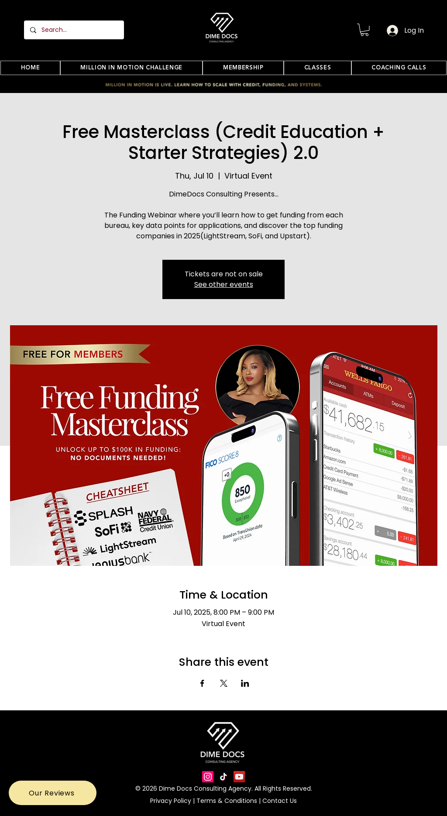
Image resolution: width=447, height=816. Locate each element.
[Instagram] (207, 776)
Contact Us (279, 800)
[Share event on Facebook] (202, 683)
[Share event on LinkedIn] (245, 683)
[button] (364, 30)
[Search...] (73, 30)
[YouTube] (239, 776)
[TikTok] (223, 776)
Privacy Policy (171, 800)
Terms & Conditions (227, 800)
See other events (223, 284)
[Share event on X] (224, 683)
